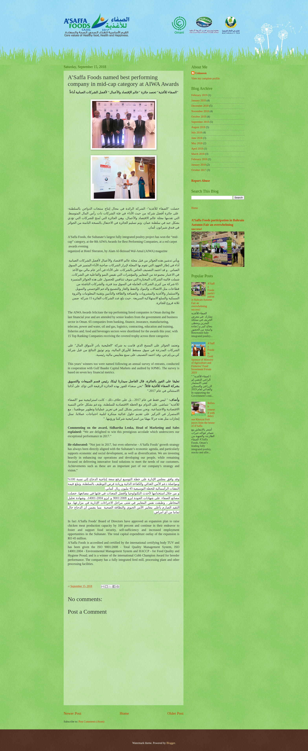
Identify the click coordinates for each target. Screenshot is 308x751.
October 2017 (198, 170)
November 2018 (200, 111)
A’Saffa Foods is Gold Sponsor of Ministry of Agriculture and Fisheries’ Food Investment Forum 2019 (202, 358)
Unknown (201, 73)
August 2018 (198, 127)
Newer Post (72, 713)
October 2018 (198, 116)
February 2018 (199, 159)
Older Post (175, 713)
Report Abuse (200, 180)
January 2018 (198, 164)
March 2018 (197, 153)
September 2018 (200, 121)
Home (124, 713)
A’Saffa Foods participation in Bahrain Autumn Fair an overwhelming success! (217, 225)
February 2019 (199, 95)
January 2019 (198, 100)
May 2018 (196, 143)
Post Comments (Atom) (91, 721)
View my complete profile (205, 78)
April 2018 (197, 148)
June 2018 (196, 138)
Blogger (170, 743)
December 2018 (200, 105)
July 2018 (196, 132)
